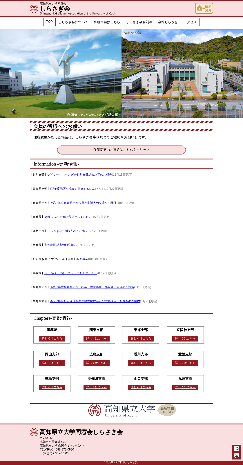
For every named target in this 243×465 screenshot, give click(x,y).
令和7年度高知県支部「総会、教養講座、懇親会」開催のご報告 (92, 287)
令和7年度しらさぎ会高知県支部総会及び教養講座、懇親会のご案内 (95, 301)
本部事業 (82, 259)
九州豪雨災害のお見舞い (60, 244)
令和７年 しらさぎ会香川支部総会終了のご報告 (79, 174)
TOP (49, 21)
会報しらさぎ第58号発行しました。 (68, 216)
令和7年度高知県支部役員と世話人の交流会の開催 (83, 202)
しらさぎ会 (55, 8)
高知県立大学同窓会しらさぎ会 (81, 432)
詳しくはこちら (52, 338)
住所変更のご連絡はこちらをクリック (121, 150)
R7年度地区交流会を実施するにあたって (77, 188)
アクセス (190, 22)
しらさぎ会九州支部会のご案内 (67, 230)
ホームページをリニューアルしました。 (70, 273)
